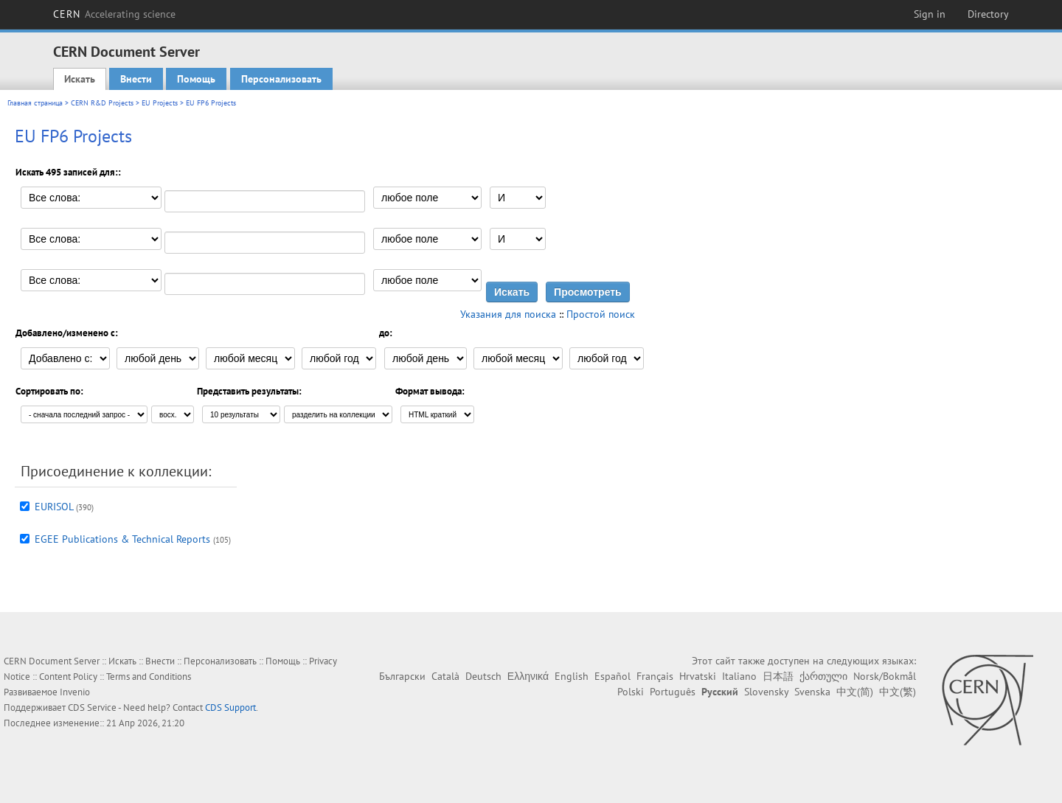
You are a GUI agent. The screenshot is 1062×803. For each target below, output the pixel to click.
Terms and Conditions (148, 676)
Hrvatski (697, 676)
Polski (630, 691)
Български (402, 676)
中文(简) (854, 691)
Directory (988, 14)
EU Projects (160, 103)
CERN (114, 14)
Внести (136, 79)
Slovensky (766, 691)
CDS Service (92, 707)
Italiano (739, 676)
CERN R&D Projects (102, 103)
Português (672, 691)
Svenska (812, 691)
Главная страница (35, 103)
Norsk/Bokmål (884, 676)
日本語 (778, 676)
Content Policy (68, 676)
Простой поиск (600, 314)
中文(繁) (897, 691)
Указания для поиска (508, 314)
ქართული (823, 676)
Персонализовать (281, 79)
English (572, 676)
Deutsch (483, 676)
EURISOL (54, 506)
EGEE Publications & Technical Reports (122, 539)
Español (612, 676)
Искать (79, 79)
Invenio (75, 692)
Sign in (929, 14)
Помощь (196, 79)
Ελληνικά (528, 676)
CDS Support (230, 707)
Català (445, 676)
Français (654, 676)
